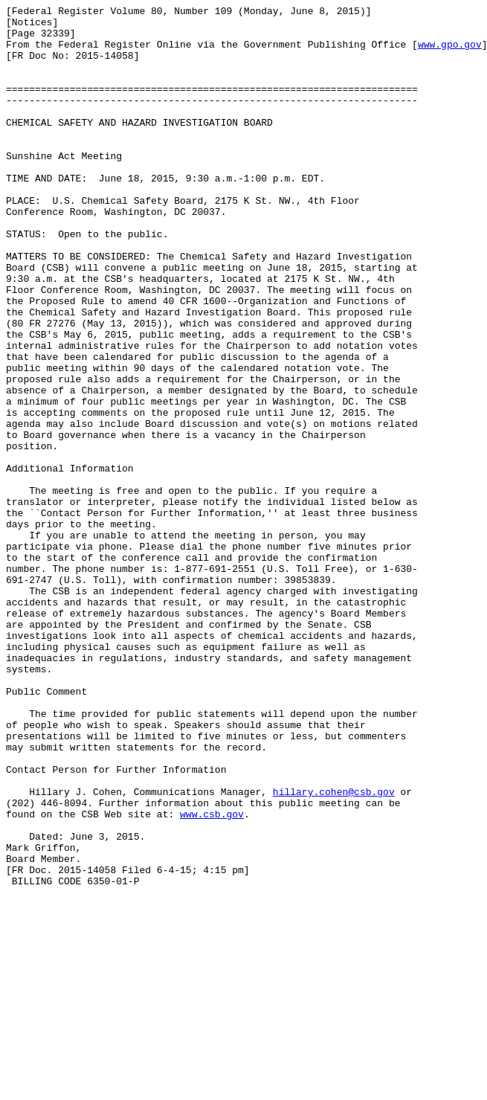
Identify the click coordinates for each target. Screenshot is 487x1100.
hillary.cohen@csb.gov (334, 949)
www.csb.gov (212, 976)
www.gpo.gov (450, 52)
